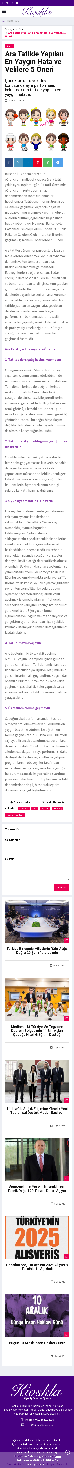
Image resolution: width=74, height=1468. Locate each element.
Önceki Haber (20, 802)
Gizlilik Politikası (44, 1460)
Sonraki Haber (53, 802)
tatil (35, 808)
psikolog (57, 808)
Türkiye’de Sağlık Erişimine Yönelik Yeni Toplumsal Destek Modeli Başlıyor (37, 1111)
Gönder (61, 887)
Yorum (9, 858)
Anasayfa (10, 29)
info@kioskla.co (45, 1424)
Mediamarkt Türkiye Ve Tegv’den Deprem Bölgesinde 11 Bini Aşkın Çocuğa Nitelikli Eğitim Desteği (37, 1031)
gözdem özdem (14, 814)
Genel (22, 29)
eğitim (45, 808)
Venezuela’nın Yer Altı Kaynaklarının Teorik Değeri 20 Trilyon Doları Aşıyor (37, 1189)
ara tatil (23, 808)
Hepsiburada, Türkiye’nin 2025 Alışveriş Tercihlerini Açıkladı (37, 1267)
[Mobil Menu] (4, 11)
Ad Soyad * (12, 840)
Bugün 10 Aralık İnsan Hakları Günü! (37, 1343)
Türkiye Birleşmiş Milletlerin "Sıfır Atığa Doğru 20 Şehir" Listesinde (37, 951)
